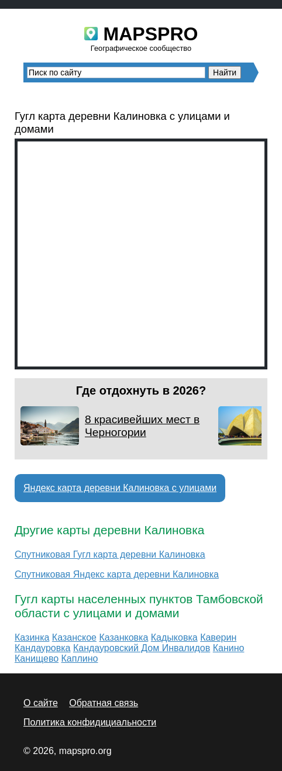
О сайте (40, 703)
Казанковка (123, 637)
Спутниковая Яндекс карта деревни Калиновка (117, 574)
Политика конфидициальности (89, 722)
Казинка (32, 637)
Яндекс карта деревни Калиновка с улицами (119, 488)
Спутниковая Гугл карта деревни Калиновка (110, 554)
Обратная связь (103, 703)
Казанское (74, 637)
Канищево (37, 658)
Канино (229, 648)
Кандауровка (42, 648)
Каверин (218, 637)
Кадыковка (174, 637)
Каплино (79, 658)
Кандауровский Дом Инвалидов (141, 648)
